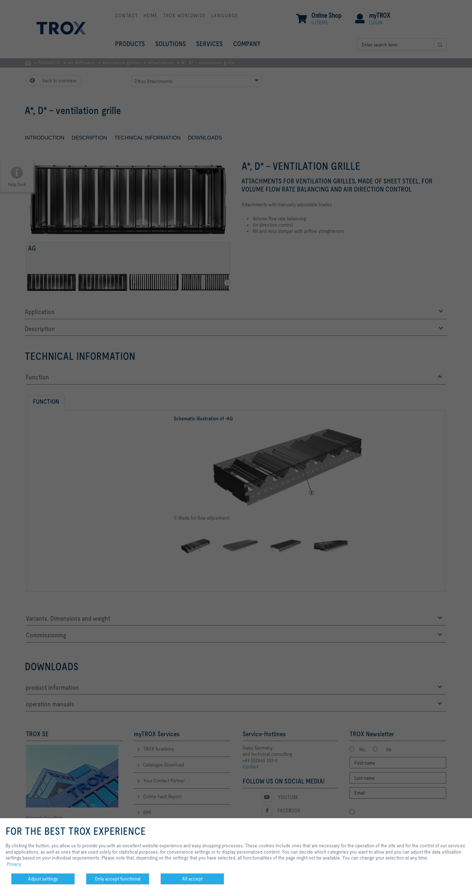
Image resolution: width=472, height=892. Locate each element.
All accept (192, 879)
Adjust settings (43, 879)
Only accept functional (117, 879)
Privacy (14, 864)
